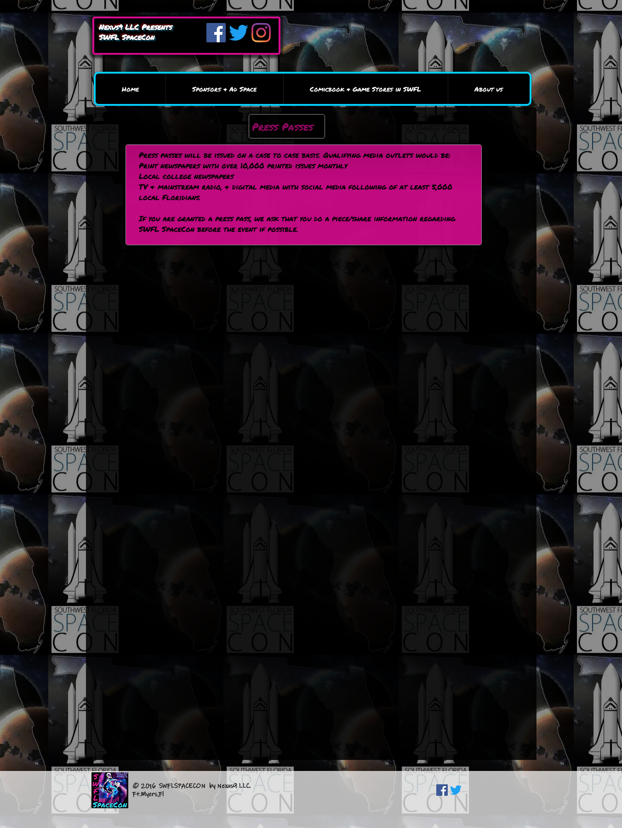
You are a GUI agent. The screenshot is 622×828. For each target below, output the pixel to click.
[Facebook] (216, 32)
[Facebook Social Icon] (442, 790)
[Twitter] (238, 32)
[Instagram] (261, 32)
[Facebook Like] (494, 791)
